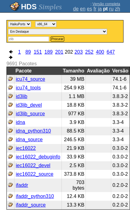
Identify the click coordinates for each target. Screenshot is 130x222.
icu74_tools (28, 87)
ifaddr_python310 (35, 196)
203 (78, 52)
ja (100, 8)
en (83, 8)
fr (95, 8)
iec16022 (26, 148)
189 (48, 52)
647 (111, 52)
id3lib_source (30, 113)
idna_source (29, 139)
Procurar (57, 39)
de (76, 8)
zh (117, 8)
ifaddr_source (31, 205)
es (89, 8)
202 (69, 52)
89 (28, 52)
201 (59, 52)
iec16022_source (34, 174)
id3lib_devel (29, 105)
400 (100, 52)
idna (20, 122)
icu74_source (30, 79)
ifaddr (22, 185)
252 (89, 52)
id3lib (21, 96)
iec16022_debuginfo (38, 156)
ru (111, 8)
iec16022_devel (33, 165)
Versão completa (106, 4)
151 (38, 52)
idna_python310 (33, 131)
